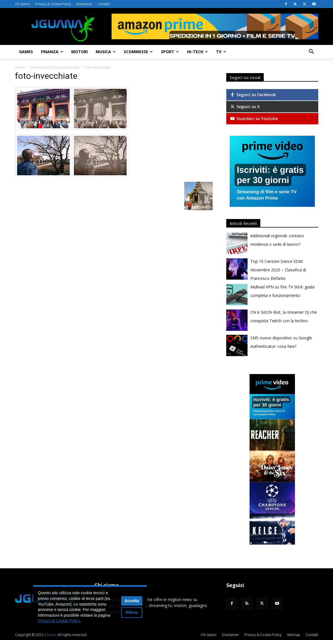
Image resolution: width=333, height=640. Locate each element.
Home (20, 67)
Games (26, 51)
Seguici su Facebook (253, 94)
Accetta (132, 600)
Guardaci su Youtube (254, 118)
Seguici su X (245, 106)
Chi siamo (22, 4)
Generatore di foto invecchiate (54, 67)
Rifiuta (131, 612)
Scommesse (138, 51)
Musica (106, 51)
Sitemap (293, 634)
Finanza (52, 51)
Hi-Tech (197, 51)
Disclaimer (84, 4)
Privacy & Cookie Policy (53, 4)
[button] (311, 52)
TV (221, 51)
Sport (170, 51)
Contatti (104, 4)
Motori (79, 51)
